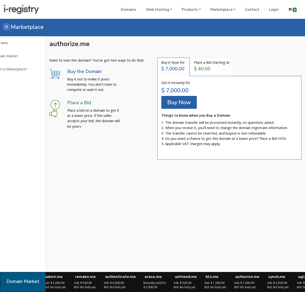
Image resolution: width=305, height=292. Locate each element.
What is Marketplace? (22, 69)
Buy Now (186, 102)
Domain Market (17, 55)
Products (190, 9)
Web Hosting (157, 9)
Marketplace (221, 9)
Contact (252, 9)
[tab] (176, 149)
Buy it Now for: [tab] (180, 66)
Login (274, 9)
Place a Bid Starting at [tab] (218, 66)
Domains (128, 9)
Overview (12, 42)
